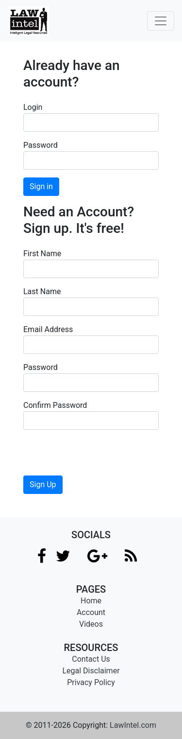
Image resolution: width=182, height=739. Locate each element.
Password (40, 145)
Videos (91, 624)
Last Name (42, 291)
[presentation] (97, 456)
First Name (42, 253)
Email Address (48, 329)
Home (91, 600)
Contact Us (91, 659)
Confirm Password (55, 405)
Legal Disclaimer (90, 670)
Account (91, 612)
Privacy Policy (91, 682)
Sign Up (43, 484)
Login (32, 107)
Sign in (41, 186)
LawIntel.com (133, 725)
